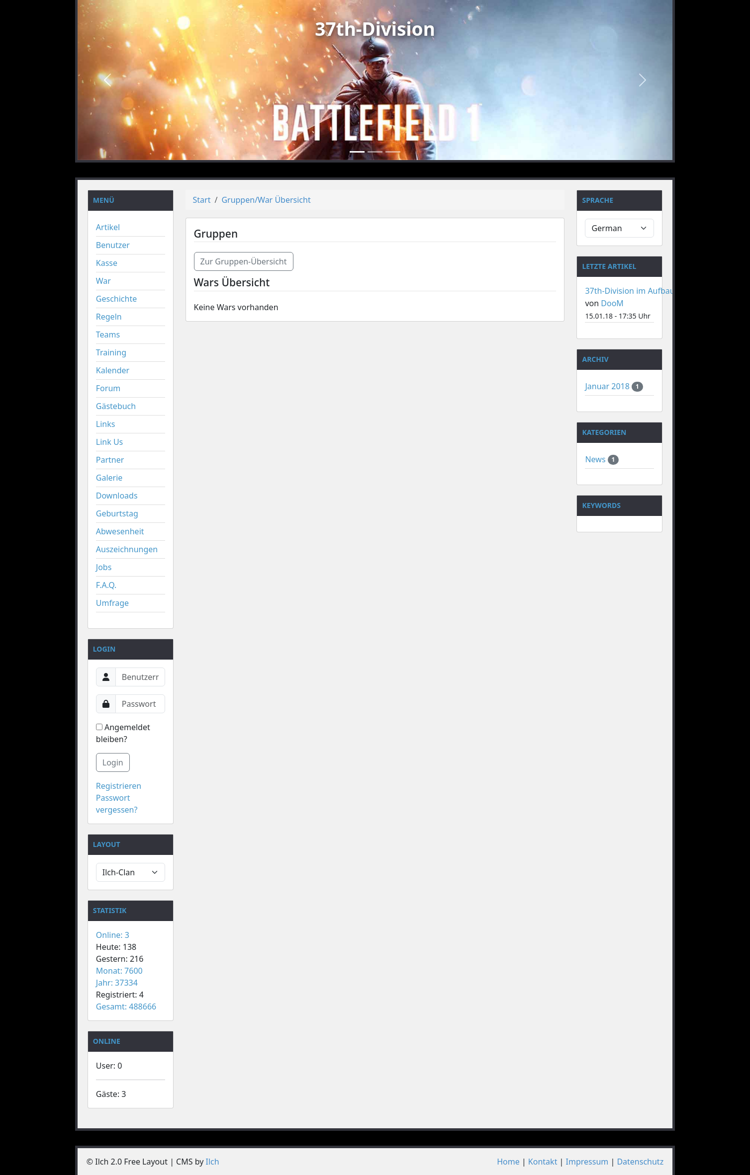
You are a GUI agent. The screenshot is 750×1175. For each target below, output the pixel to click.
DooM (612, 303)
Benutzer (113, 245)
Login (112, 762)
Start (202, 199)
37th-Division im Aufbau (629, 290)
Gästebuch (116, 406)
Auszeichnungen (127, 549)
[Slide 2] (375, 152)
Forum (108, 388)
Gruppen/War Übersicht (265, 199)
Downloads (117, 495)
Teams (108, 334)
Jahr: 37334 (117, 982)
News (596, 459)
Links (105, 424)
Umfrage (112, 602)
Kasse (106, 262)
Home (508, 1161)
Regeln (109, 316)
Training (111, 352)
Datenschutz (640, 1161)
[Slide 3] (392, 152)
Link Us (109, 441)
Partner (110, 459)
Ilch (212, 1161)
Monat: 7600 (119, 970)
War (103, 280)
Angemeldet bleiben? (123, 733)
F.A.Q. (106, 585)
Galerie (109, 477)
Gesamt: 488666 (126, 1006)
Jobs (104, 567)
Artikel (108, 227)
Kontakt (543, 1161)
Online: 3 (112, 934)
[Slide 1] (357, 152)
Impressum (587, 1161)
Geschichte (116, 298)
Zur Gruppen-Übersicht (243, 261)
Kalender (112, 370)
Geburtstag (117, 513)
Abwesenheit (120, 531)
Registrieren (118, 785)
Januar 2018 (608, 386)
